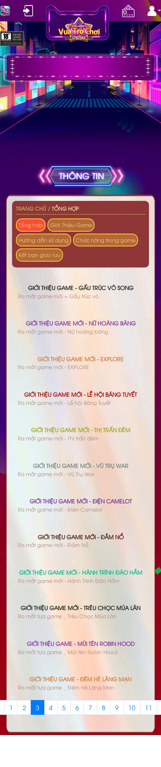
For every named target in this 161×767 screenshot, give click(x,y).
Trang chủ (31, 208)
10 (131, 707)
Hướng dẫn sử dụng (43, 239)
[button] (154, 10)
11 (148, 707)
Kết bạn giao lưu (39, 254)
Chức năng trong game (105, 239)
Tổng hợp (65, 208)
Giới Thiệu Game (71, 224)
